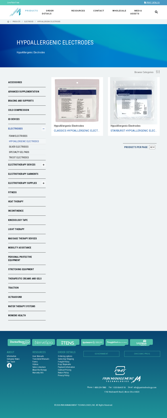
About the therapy (39, 370)
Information (11, 356)
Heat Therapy (15, 201)
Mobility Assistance (19, 247)
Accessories (15, 82)
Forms (35, 362)
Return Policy (63, 373)
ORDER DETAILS (48, 12)
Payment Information (66, 367)
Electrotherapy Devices (21, 164)
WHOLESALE (119, 10)
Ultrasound (15, 297)
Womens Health (17, 315)
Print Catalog (152, 2)
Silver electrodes (19, 146)
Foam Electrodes (18, 136)
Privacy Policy (63, 375)
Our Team (11, 362)
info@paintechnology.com (145, 387)
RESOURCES (78, 10)
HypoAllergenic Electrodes (24, 141)
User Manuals (38, 356)
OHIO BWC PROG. (142, 354)
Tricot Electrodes (19, 157)
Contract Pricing (64, 370)
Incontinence (15, 210)
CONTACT (98, 10)
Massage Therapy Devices (22, 238)
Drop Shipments (64, 364)
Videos (35, 364)
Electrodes (15, 128)
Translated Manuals (40, 359)
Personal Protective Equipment (20, 258)
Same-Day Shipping (66, 359)
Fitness (12, 192)
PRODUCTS (31, 10)
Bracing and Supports (21, 100)
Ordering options (65, 356)
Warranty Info (37, 373)
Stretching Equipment (21, 269)
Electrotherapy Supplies (22, 183)
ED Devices (14, 119)
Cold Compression (18, 110)
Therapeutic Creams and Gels (25, 278)
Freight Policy (63, 362)
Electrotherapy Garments (23, 174)
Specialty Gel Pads (19, 152)
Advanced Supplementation (23, 91)
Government (101, 354)
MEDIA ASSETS (136, 12)
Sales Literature (39, 367)
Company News (13, 359)
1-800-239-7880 (99, 387)
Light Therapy (16, 229)
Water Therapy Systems (21, 306)
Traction (13, 287)
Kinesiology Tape (18, 220)
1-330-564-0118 (119, 387)
